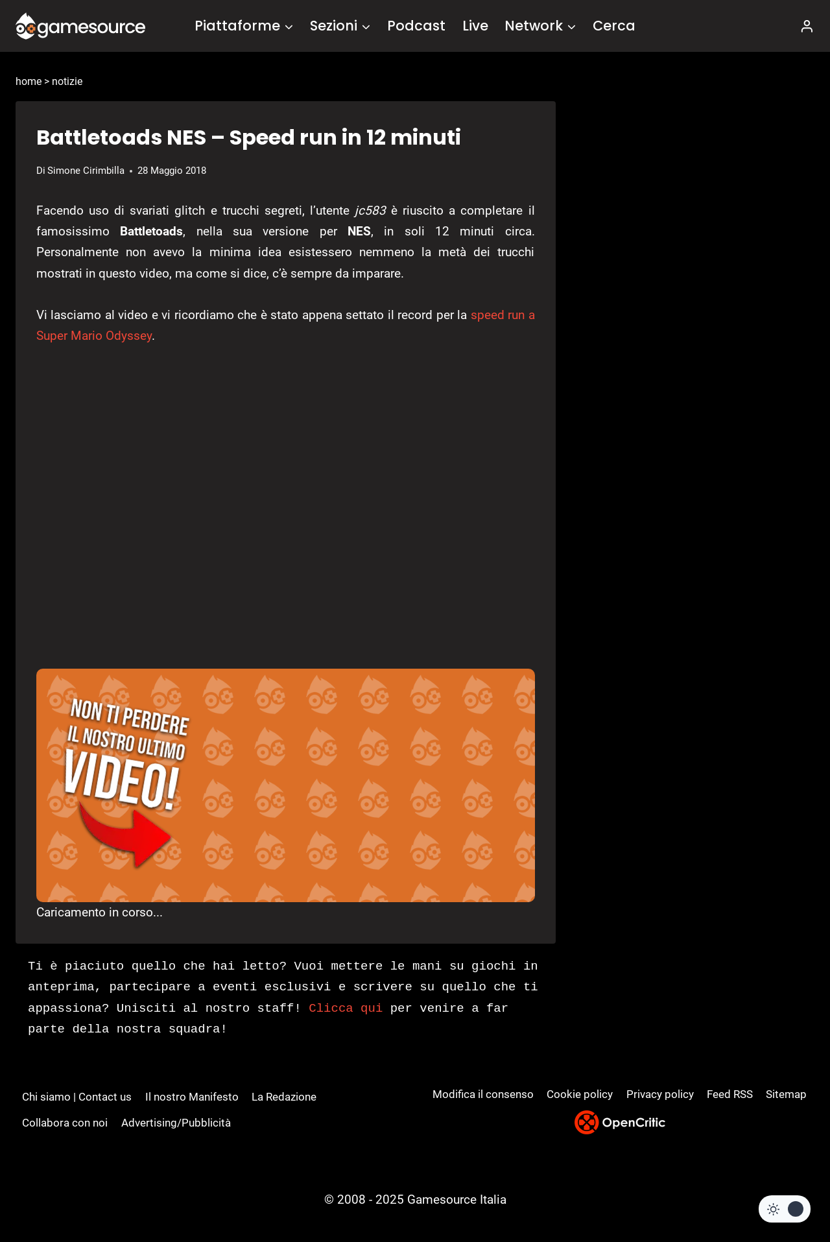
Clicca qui (346, 1008)
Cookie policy (580, 1094)
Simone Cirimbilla (85, 170)
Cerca (614, 25)
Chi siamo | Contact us (77, 1096)
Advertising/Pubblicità (176, 1122)
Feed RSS (730, 1094)
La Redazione (284, 1096)
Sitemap (786, 1094)
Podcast (416, 25)
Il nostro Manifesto (192, 1096)
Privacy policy (660, 1094)
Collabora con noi (65, 1122)
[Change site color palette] (785, 1209)
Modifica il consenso (483, 1094)
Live (475, 25)
